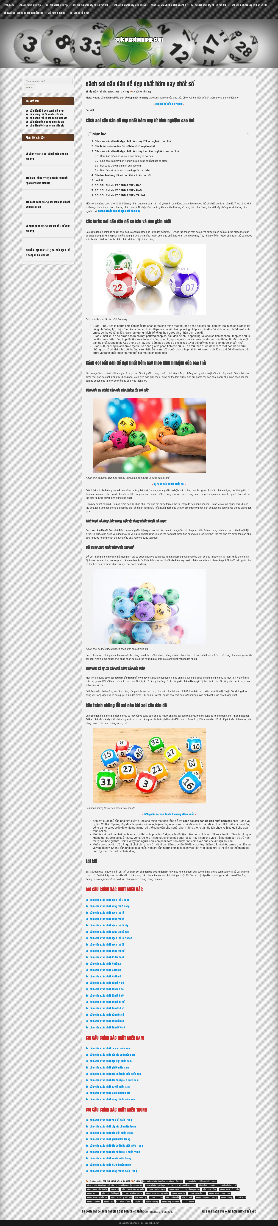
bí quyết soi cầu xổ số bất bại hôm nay (23, 13)
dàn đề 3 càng (226, 1197)
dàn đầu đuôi (187, 1197)
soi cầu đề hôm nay (79, 13)
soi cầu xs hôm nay (141, 91)
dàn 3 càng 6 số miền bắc (97, 1189)
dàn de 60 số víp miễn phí (121, 1197)
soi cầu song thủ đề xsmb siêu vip (44, 114)
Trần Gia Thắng (34, 178)
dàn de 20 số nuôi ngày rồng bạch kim (184, 1189)
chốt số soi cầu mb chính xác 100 (168, 5)
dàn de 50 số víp (178, 1193)
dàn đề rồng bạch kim (170, 1201)
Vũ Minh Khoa (33, 226)
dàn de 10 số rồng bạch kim (133, 1189)
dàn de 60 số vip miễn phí (97, 1197)
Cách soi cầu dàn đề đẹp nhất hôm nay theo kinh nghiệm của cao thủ (114, 1185)
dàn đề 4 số (108, 1201)
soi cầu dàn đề (188, 1201)
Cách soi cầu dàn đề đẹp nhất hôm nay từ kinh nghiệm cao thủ (171, 1185)
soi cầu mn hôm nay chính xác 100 (91, 5)
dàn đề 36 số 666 (93, 1201)
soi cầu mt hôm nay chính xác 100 (209, 5)
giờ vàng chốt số (56, 13)
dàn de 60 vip (140, 1197)
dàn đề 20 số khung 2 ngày (206, 1197)
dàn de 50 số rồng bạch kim (157, 1193)
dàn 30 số (115, 1189)
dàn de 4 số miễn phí (110, 1193)
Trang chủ (9, 5)
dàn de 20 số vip (209, 1189)
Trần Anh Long (33, 202)
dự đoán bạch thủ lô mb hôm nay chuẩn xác (229, 1211)
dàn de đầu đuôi (172, 1197)
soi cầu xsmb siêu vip (29, 5)
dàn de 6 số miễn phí (196, 1193)
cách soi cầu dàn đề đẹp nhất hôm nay (200, 1181)
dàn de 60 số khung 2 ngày (220, 1193)
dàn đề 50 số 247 (123, 1201)
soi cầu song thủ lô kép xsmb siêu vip (46, 118)
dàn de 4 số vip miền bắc (132, 1193)
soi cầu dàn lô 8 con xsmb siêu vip (45, 111)
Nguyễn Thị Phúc (35, 250)
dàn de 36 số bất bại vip (229, 1189)
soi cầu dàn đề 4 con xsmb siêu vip (45, 125)
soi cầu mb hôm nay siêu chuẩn (129, 5)
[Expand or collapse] (248, 134)
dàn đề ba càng (152, 1201)
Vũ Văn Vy (31, 154)
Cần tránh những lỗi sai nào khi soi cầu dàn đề (218, 1185)
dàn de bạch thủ (156, 1197)
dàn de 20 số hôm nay (156, 1189)
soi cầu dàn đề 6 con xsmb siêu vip (45, 122)
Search (29, 87)
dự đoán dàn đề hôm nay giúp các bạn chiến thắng (113, 1211)
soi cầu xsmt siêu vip (57, 5)
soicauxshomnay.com (139, 39)
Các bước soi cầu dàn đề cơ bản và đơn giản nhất (162, 1181)
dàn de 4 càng (93, 1193)
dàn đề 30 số (240, 1197)
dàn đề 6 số (138, 1201)
